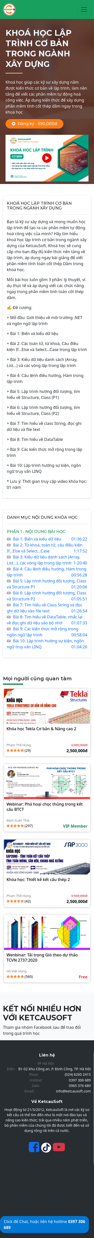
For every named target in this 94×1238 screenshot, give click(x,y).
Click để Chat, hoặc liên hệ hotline (44, 1224)
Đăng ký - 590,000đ (34, 123)
